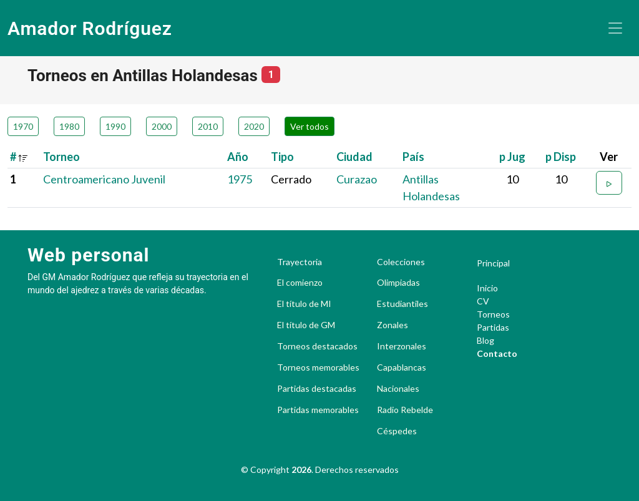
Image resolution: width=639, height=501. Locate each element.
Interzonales (401, 346)
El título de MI (304, 303)
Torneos (493, 314)
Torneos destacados (317, 346)
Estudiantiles (402, 303)
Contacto (497, 353)
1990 (115, 126)
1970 (23, 126)
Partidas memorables (318, 410)
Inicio (487, 288)
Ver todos (309, 126)
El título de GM (306, 325)
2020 (254, 126)
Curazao (356, 179)
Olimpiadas (398, 282)
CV (483, 301)
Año (237, 156)
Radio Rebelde (405, 410)
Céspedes (397, 431)
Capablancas (401, 367)
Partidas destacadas (316, 388)
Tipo (282, 156)
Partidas (493, 327)
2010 (208, 126)
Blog (485, 340)
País (413, 156)
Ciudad (354, 156)
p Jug (512, 156)
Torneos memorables (318, 367)
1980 (69, 126)
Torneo (61, 156)
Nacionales (398, 388)
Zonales (392, 325)
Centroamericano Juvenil (104, 179)
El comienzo (300, 282)
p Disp (560, 156)
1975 (239, 179)
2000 (162, 126)
